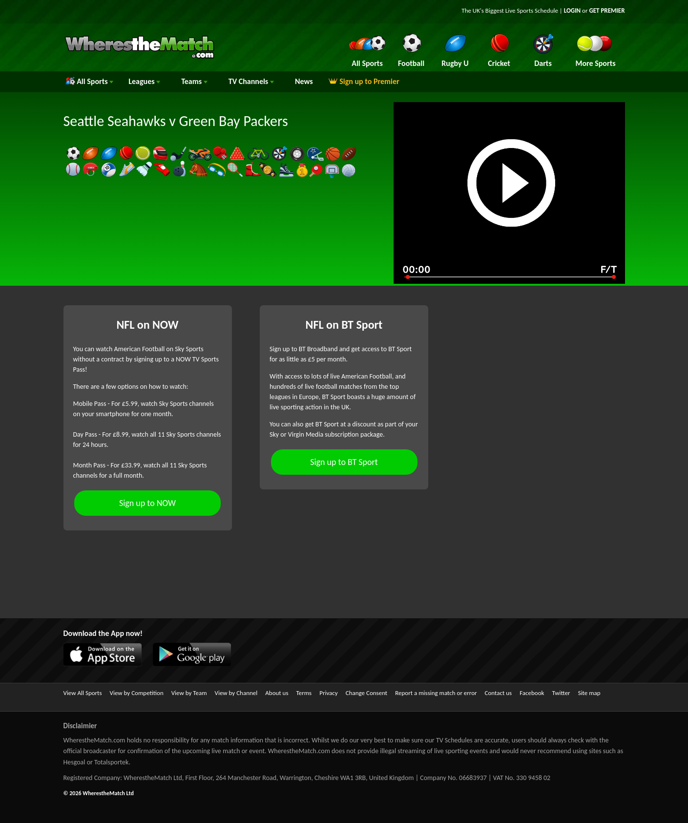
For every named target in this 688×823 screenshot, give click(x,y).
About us (276, 692)
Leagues (144, 81)
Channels (251, 81)
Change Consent (366, 692)
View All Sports (82, 692)
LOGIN (572, 10)
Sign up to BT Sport (344, 462)
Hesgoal (74, 762)
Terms (304, 692)
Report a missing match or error (436, 692)
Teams (194, 81)
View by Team (189, 692)
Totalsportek (111, 762)
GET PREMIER (607, 10)
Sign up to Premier (363, 81)
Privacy (328, 692)
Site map (589, 692)
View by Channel (236, 692)
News (304, 81)
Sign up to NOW (147, 503)
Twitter (561, 692)
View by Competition (137, 692)
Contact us (498, 692)
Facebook (532, 692)
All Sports (89, 81)
